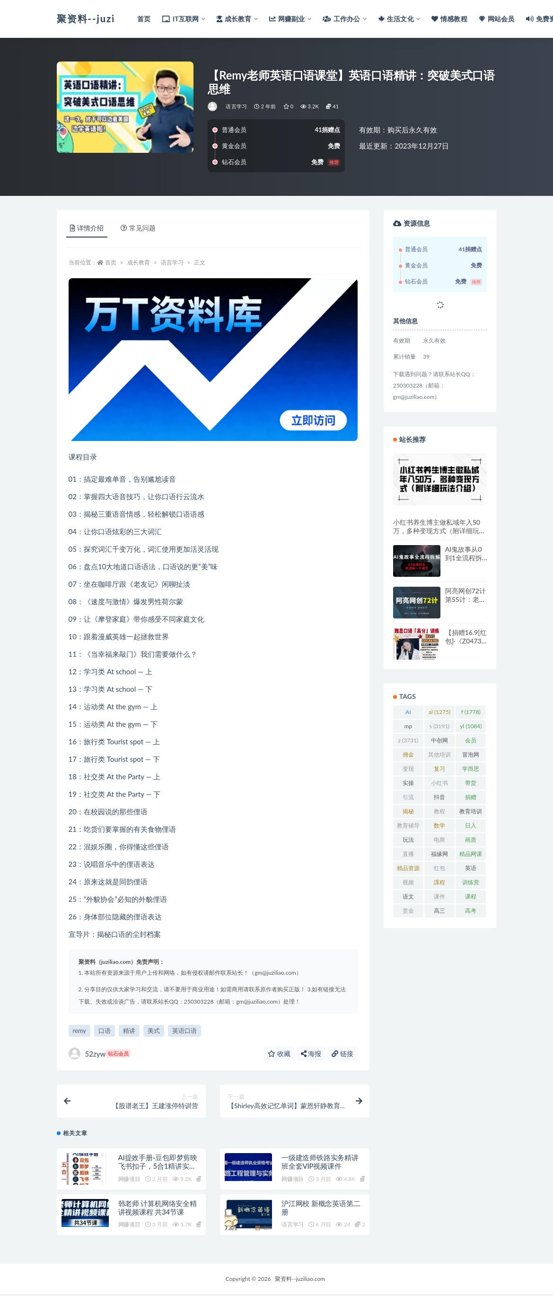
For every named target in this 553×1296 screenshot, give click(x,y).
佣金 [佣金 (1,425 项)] (408, 756)
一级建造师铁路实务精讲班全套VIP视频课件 (320, 1163)
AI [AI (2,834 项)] (408, 713)
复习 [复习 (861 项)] (439, 770)
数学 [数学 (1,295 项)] (439, 827)
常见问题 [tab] (138, 228)
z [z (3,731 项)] (408, 740)
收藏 (279, 1053)
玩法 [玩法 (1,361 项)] (408, 841)
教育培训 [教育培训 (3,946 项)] (470, 813)
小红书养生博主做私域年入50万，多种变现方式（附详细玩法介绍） (439, 530)
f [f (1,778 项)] (471, 711)
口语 (104, 1030)
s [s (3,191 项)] (440, 726)
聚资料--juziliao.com (300, 1280)
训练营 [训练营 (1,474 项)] (470, 884)
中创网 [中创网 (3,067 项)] (439, 742)
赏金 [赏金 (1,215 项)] (408, 912)
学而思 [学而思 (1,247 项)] (470, 770)
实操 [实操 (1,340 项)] (408, 784)
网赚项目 (129, 1180)
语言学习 (236, 106)
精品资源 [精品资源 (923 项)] (408, 869)
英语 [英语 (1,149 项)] (471, 869)
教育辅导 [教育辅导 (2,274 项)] (408, 827)
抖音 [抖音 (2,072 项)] (439, 798)
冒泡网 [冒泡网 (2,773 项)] (470, 756)
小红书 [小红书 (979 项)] (439, 784)
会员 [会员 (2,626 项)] (471, 742)
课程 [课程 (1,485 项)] (471, 898)
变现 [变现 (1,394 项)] (408, 770)
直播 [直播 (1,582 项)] (408, 855)
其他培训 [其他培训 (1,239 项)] (439, 756)
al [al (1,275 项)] (439, 711)
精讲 (129, 1030)
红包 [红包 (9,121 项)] (439, 869)
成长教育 (138, 262)
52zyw (100, 1053)
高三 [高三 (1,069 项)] (439, 912)
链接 (342, 1053)
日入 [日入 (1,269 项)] (471, 827)
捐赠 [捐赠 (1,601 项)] (471, 798)
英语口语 (184, 1030)
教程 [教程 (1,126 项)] (439, 813)
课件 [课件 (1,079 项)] (439, 898)
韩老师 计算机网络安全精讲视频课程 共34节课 (157, 1209)
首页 (110, 262)
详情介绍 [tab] (87, 228)
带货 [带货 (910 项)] (471, 784)
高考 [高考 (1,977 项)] (471, 912)
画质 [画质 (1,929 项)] (471, 841)
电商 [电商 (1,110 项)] (439, 841)
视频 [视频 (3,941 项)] (408, 884)
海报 (311, 1053)
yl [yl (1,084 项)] (471, 726)
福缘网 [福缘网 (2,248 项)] (439, 855)
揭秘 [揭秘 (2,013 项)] (408, 813)
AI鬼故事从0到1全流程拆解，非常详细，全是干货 (465, 562)
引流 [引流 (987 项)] (408, 798)
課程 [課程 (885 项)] (439, 884)
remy (80, 1030)
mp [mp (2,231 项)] (408, 728)
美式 (154, 1030)
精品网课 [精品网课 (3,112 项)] (470, 855)
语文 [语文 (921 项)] (408, 898)
